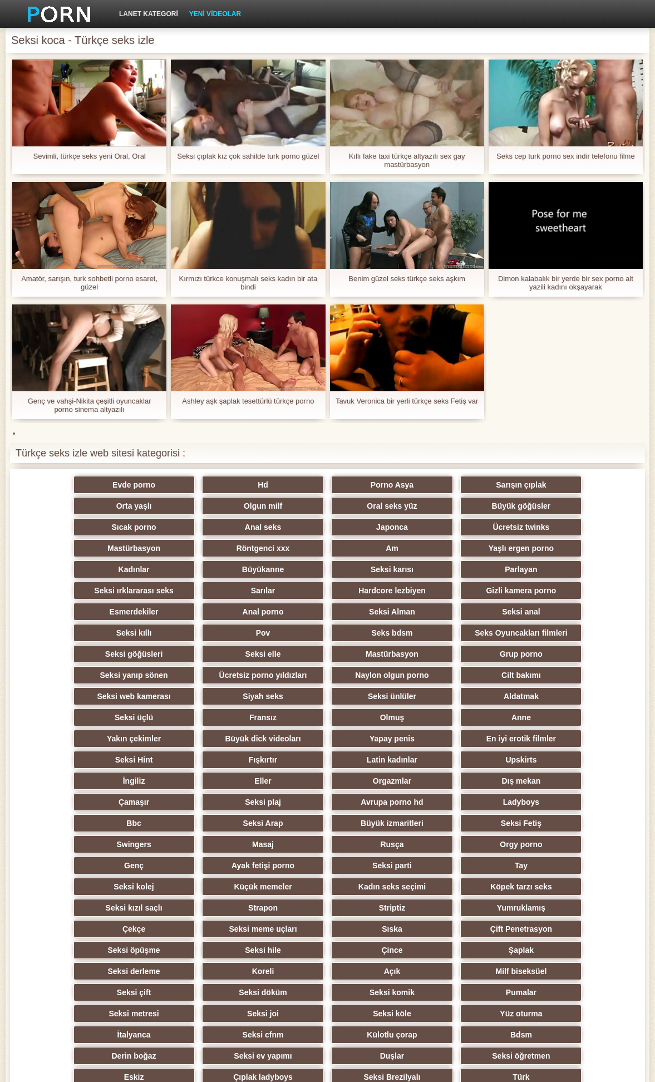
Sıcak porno (436, 505)
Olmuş (218, 675)
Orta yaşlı (545, 484)
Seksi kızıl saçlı (109, 823)
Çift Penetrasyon (327, 844)
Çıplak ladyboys (436, 950)
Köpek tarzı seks (546, 802)
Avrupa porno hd (327, 738)
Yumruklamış (436, 823)
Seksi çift (218, 886)
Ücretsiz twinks (218, 527)
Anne (327, 675)
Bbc (545, 738)
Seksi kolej (218, 802)
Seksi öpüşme (436, 844)
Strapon (218, 823)
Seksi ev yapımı (545, 928)
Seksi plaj (218, 738)
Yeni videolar (215, 14)
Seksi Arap (110, 759)
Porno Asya (327, 484)
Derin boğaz (436, 928)
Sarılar (218, 569)
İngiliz (219, 717)
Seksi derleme (327, 865)
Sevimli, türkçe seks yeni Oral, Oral (89, 156)
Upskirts (109, 717)
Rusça (109, 780)
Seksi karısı (436, 548)
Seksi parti (545, 780)
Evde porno (109, 484)
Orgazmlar (436, 717)
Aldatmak (436, 654)
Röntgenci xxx (437, 527)
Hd (218, 484)
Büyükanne (327, 548)
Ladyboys (436, 738)
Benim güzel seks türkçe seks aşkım (406, 278)
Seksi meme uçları (110, 844)
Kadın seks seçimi (436, 802)
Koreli (437, 865)
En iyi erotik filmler (218, 696)
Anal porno (109, 590)
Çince (109, 865)
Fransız (109, 675)
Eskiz (328, 950)
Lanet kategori (148, 14)
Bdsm (327, 928)
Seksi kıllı (436, 590)
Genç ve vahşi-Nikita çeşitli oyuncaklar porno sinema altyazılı (89, 405)
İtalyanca (545, 907)
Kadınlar (218, 548)
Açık (545, 865)
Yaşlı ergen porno (109, 548)
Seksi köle (327, 907)
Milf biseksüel (109, 886)
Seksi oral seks (218, 971)
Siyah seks (218, 654)
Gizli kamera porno (436, 569)
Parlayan (545, 548)
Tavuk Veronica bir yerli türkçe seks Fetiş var (407, 401)
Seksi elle (436, 611)
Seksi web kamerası (109, 654)
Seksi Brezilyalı (545, 950)
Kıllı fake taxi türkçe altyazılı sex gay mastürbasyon (407, 160)
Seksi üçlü (545, 654)
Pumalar (545, 886)
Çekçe (545, 823)
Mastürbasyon (327, 527)
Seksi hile (546, 844)
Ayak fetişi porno (436, 780)
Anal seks (546, 505)
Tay (109, 802)
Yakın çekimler (437, 675)
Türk (109, 971)
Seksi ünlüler (327, 654)
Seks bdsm (109, 611)
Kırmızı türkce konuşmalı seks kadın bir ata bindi (248, 282)
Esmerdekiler (545, 569)
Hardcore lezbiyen (327, 569)
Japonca (109, 527)
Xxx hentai (436, 971)
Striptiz (327, 823)
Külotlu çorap (218, 928)
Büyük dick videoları (545, 675)
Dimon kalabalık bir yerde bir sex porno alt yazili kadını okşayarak (565, 282)
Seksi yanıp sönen (219, 632)
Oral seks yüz (218, 505)
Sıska (218, 844)
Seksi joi (218, 907)
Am (545, 527)
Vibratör (327, 971)
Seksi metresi (110, 907)
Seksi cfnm (109, 928)
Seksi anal (327, 590)
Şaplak (218, 865)
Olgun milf (109, 505)
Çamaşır (109, 738)
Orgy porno (218, 780)
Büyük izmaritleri (218, 759)
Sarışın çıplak (436, 484)
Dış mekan (545, 717)
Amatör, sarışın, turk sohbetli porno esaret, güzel (89, 282)
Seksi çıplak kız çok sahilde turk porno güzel (248, 156)
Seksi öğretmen (218, 950)
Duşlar (109, 950)
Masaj (545, 759)
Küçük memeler (327, 802)
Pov (545, 590)
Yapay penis (109, 696)
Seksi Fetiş (327, 759)
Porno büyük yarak (545, 971)
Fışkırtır (436, 696)
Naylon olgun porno (436, 632)
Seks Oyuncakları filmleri (218, 611)
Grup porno (109, 632)
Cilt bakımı (545, 632)
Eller (327, 717)
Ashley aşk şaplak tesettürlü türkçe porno (248, 401)
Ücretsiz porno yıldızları (328, 632)
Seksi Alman (218, 590)
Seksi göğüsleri (327, 611)
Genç (327, 780)
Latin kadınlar (545, 696)
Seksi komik (436, 886)
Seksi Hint (328, 696)
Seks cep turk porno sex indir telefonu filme (565, 156)
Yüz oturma (436, 907)
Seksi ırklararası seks (109, 569)
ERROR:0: (552, 1067)
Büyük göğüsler (327, 505)
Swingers (436, 759)
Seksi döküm (327, 886)
